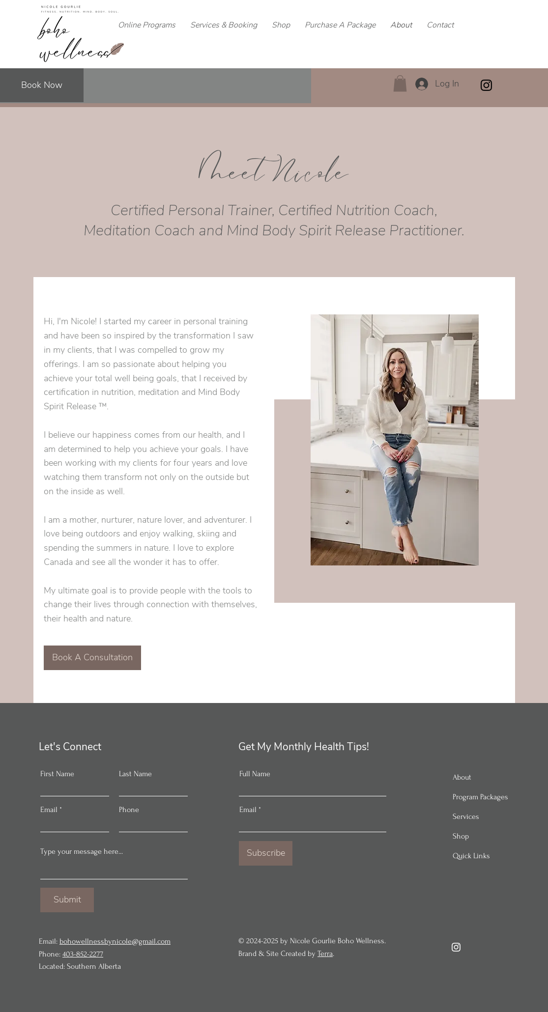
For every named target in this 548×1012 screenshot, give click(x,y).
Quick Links (471, 855)
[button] (400, 83)
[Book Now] (42, 85)
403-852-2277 (82, 954)
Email (49, 810)
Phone (129, 810)
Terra (325, 953)
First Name (57, 774)
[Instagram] (486, 85)
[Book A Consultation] (92, 658)
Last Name (135, 774)
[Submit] (67, 900)
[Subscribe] (265, 853)
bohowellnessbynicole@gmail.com (115, 941)
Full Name (254, 774)
